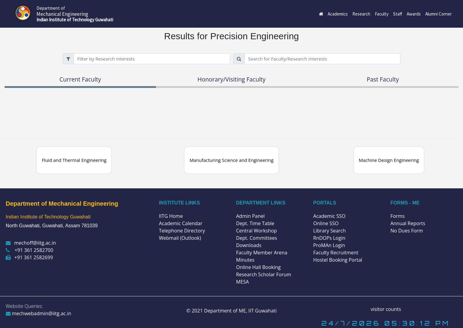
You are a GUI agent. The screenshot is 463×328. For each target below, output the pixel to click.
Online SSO (325, 223)
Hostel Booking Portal (337, 259)
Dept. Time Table (255, 223)
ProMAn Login (329, 245)
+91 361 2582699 (29, 257)
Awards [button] (414, 14)
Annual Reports (407, 223)
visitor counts (386, 309)
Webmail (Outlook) (180, 238)
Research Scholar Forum (263, 274)
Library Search (329, 230)
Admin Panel (250, 216)
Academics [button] (338, 14)
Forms (397, 216)
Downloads (248, 245)
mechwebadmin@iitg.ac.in (38, 313)
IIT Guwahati (262, 310)
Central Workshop (256, 230)
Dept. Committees (256, 238)
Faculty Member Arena (261, 252)
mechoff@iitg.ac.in (31, 242)
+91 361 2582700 (29, 250)
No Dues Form (406, 230)
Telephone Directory (182, 230)
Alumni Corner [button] (438, 14)
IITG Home (171, 216)
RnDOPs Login (329, 238)
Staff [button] (397, 14)
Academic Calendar (180, 223)
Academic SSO (329, 216)
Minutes (245, 259)
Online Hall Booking (258, 267)
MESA (242, 281)
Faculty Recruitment (335, 252)
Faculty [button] (382, 14)
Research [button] (361, 14)
